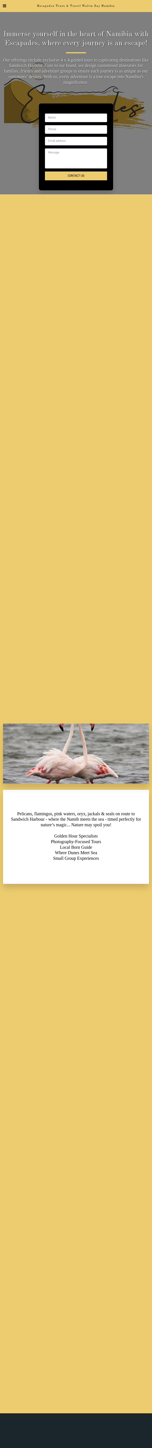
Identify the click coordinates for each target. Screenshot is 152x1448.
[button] (4, 6)
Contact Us (76, 175)
